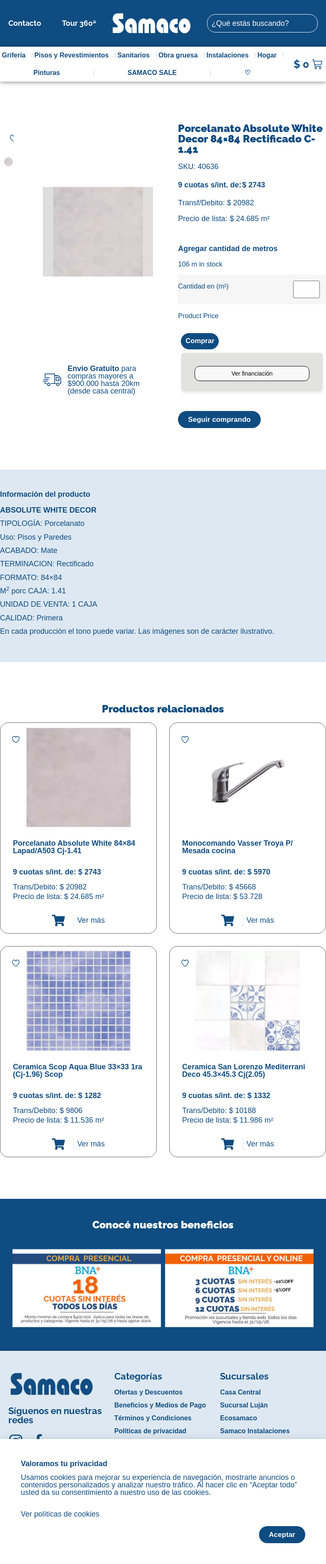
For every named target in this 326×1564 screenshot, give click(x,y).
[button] (5, 1283)
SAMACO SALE (152, 72)
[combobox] (262, 23)
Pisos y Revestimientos (74, 55)
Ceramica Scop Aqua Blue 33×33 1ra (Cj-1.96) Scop (77, 1071)
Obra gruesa (180, 55)
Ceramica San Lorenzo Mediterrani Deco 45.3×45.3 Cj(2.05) (243, 1071)
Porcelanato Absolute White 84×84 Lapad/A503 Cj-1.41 (74, 848)
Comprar (201, 341)
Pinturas (46, 72)
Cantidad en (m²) (203, 286)
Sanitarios (136, 55)
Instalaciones (230, 55)
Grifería (16, 55)
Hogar (269, 55)
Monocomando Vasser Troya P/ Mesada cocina (237, 848)
